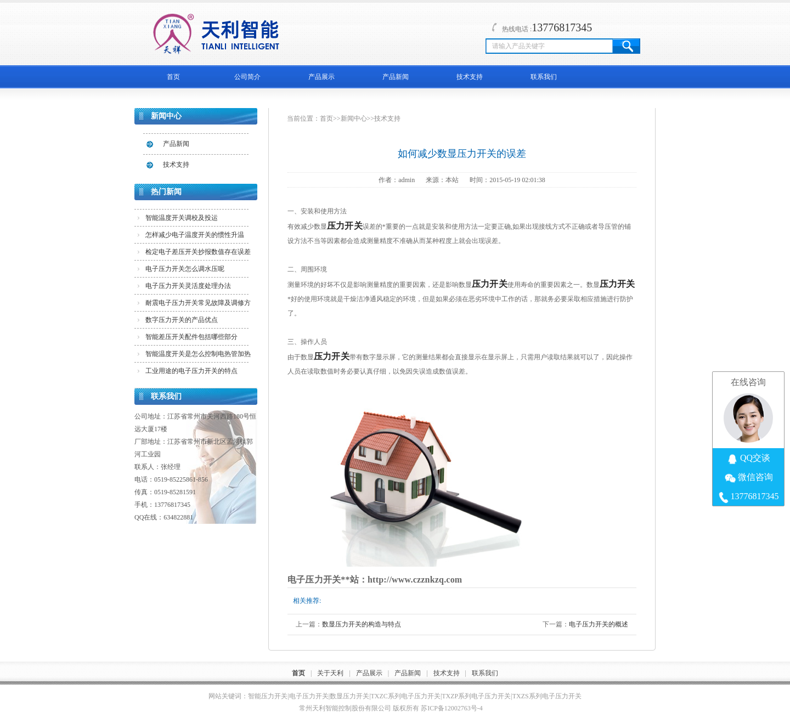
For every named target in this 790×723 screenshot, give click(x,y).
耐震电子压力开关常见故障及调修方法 (198, 305)
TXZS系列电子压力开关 (547, 696)
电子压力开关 (309, 696)
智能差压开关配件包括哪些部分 (191, 337)
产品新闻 (395, 77)
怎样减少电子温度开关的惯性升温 (194, 235)
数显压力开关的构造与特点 (361, 624)
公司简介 (247, 77)
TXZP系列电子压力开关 (476, 696)
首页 (173, 77)
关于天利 (330, 673)
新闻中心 (354, 118)
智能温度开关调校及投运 (181, 218)
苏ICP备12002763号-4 (452, 708)
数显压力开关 (349, 696)
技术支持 (469, 77)
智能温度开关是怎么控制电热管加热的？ (198, 356)
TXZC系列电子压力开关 (406, 696)
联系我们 (544, 77)
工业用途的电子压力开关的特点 (191, 371)
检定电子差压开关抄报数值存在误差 (198, 252)
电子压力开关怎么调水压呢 (184, 269)
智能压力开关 (267, 696)
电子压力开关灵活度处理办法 (188, 286)
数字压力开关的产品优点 (181, 320)
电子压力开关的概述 (598, 624)
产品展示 (321, 77)
